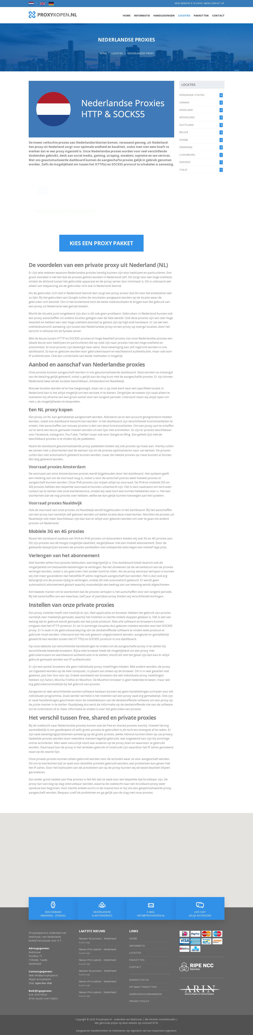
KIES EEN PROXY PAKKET (101, 243)
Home (127, 15)
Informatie (142, 15)
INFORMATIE (137, 945)
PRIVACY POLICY (139, 1001)
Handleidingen (164, 15)
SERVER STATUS (139, 979)
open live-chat (43, 983)
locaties (117, 53)
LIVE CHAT (200, 913)
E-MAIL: (151, 913)
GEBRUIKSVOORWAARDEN (145, 994)
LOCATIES (135, 952)
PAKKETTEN (136, 960)
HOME (133, 938)
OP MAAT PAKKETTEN (142, 987)
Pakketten (201, 15)
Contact (218, 15)
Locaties (184, 15)
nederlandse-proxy (140, 53)
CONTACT (135, 967)
